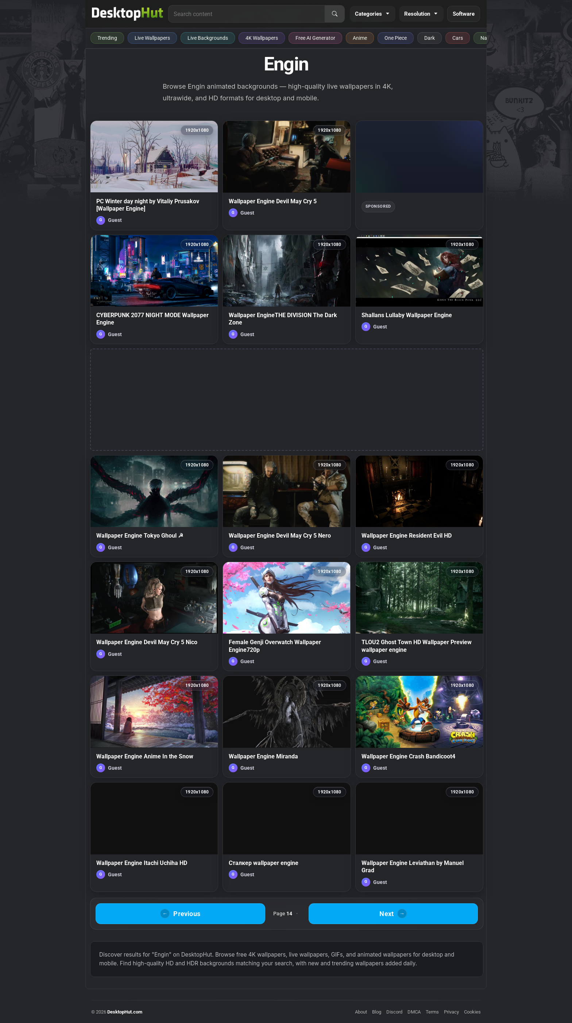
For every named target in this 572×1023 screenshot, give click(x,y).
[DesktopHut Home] (127, 14)
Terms (432, 1012)
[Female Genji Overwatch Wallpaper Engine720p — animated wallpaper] (286, 616)
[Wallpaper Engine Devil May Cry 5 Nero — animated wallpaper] (286, 506)
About (361, 1012)
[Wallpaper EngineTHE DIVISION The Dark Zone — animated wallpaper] (286, 289)
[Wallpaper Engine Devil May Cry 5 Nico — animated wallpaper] (154, 616)
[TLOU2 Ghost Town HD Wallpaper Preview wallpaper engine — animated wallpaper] (419, 616)
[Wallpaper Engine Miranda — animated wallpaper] (286, 726)
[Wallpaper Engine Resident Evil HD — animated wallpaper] (419, 506)
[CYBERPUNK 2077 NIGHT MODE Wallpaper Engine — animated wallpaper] (154, 289)
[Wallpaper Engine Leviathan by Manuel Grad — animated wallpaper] (419, 836)
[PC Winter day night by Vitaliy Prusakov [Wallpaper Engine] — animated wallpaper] (154, 175)
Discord (394, 1012)
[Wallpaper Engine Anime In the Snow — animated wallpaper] (154, 726)
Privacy (451, 1012)
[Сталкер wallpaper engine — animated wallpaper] (286, 836)
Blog (376, 1012)
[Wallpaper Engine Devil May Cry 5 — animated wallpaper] (286, 175)
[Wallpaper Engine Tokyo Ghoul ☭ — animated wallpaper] (154, 506)
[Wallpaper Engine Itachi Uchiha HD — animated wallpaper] (154, 836)
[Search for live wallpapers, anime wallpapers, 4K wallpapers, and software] (247, 13)
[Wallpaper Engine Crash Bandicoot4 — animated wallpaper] (419, 726)
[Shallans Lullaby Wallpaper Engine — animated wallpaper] (419, 289)
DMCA (414, 1012)
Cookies (472, 1012)
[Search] (334, 13)
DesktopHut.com (124, 1012)
